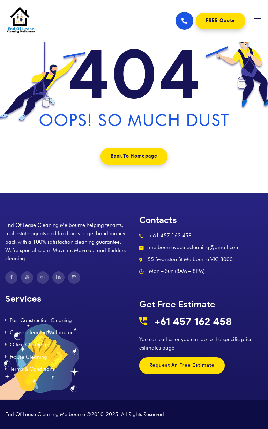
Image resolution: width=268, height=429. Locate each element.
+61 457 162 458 (193, 322)
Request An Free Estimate (182, 365)
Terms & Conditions (32, 369)
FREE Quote (220, 20)
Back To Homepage (134, 156)
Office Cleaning (28, 345)
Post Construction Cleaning (41, 320)
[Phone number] (184, 21)
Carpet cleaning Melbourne (42, 332)
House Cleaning (28, 357)
